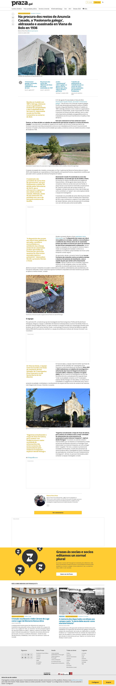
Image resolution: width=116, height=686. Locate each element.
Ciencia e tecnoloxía (71, 656)
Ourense (38, 13)
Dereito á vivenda (44, 9)
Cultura (68, 660)
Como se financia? (55, 659)
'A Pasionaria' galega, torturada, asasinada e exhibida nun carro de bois (31, 85)
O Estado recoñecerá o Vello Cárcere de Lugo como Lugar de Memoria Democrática (30, 619)
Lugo (30, 616)
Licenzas (38, 656)
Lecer (68, 662)
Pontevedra (84, 660)
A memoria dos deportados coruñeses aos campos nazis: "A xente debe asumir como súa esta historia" (77, 621)
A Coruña (86, 616)
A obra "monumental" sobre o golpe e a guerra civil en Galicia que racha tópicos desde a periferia (61, 86)
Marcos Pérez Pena (23, 31)
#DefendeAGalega (56, 9)
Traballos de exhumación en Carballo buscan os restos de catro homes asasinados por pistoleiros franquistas (77, 86)
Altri (70, 9)
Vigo (83, 663)
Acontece (33, 13)
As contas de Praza (56, 661)
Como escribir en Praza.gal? (55, 657)
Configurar (95, 682)
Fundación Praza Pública (42, 653)
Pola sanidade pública (30, 9)
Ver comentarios (58, 513)
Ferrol (83, 655)
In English (38, 663)
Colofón (38, 658)
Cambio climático (17, 9)
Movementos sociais (72, 667)
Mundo (68, 663)
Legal (37, 660)
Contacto (38, 655)
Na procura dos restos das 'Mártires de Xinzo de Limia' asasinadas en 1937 (46, 85)
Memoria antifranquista (24, 13)
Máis (85, 9)
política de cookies (77, 680)
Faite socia (97, 2)
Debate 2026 (77, 9)
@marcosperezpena (33, 31)
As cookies (38, 662)
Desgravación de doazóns (57, 663)
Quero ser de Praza (66, 574)
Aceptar (108, 682)
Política (26, 616)
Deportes (69, 655)
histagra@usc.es (33, 457)
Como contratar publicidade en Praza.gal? (57, 653)
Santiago (84, 662)
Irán (65, 9)
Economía (69, 665)
